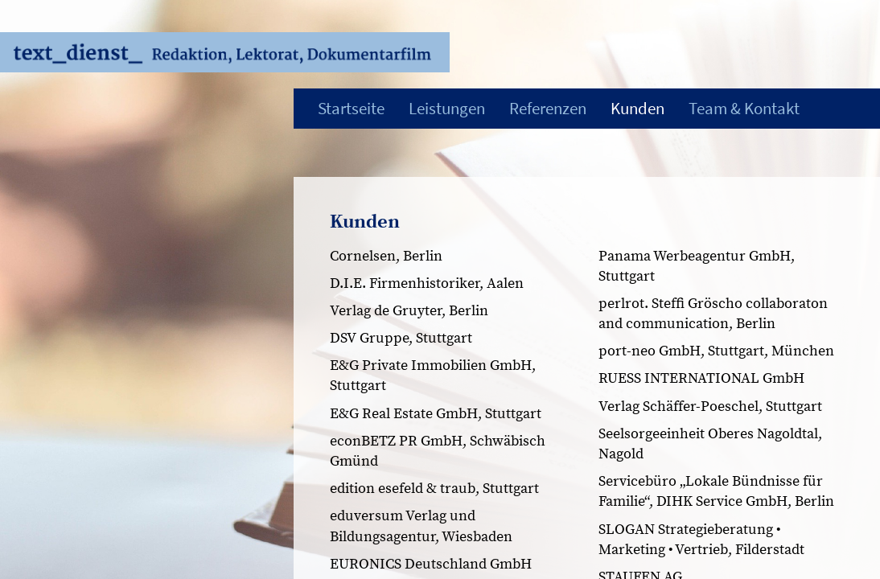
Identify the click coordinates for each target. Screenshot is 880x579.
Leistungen (447, 108)
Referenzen (547, 108)
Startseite (351, 108)
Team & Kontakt (744, 108)
